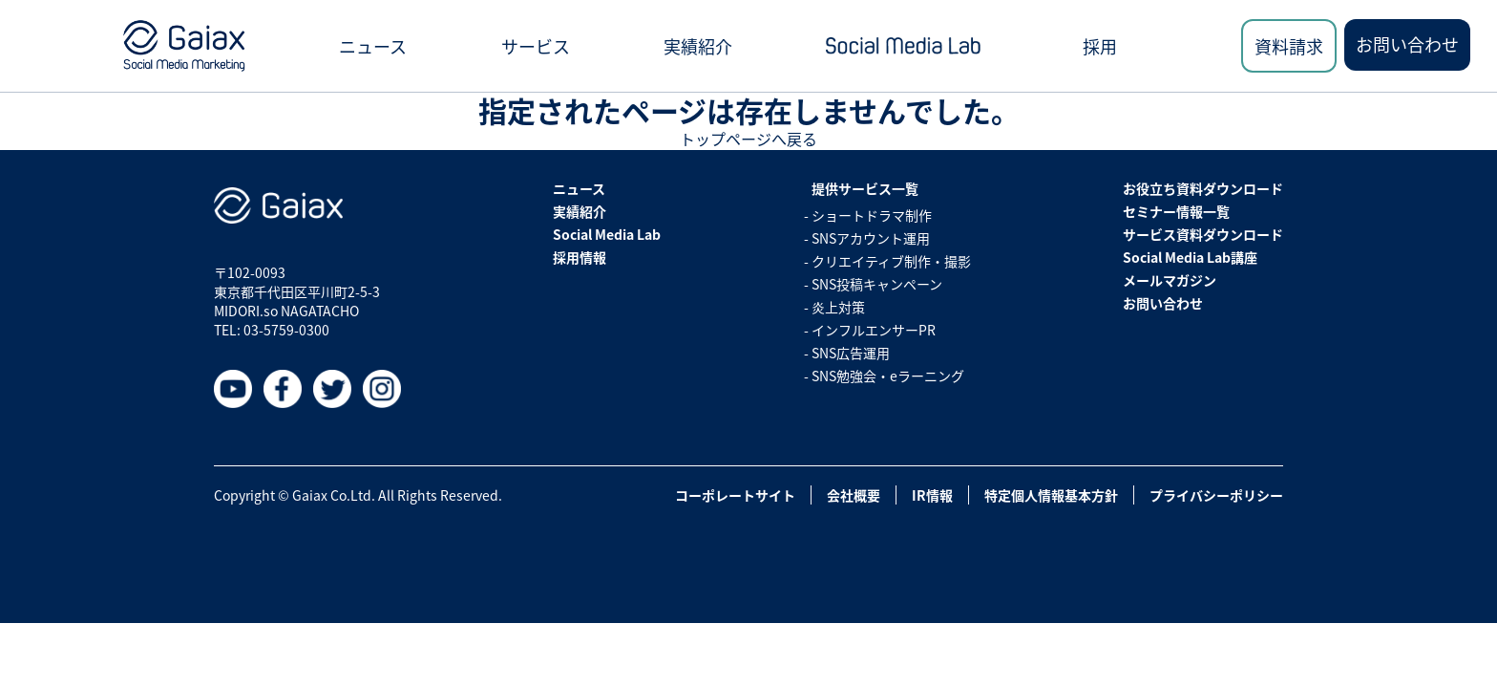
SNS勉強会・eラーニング (888, 375)
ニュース (373, 45)
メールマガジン (1169, 280)
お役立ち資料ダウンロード (1203, 188)
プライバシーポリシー (1216, 495)
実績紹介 (698, 45)
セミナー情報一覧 (1176, 211)
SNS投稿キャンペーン (877, 283)
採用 (1100, 45)
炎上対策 (838, 306)
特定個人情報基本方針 (1051, 495)
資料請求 (1289, 45)
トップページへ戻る (748, 138)
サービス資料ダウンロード (1203, 234)
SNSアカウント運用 (871, 237)
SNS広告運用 (851, 352)
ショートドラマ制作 (872, 215)
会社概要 (853, 495)
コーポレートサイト (735, 495)
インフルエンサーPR (874, 329)
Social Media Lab (607, 234)
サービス (535, 45)
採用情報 (579, 257)
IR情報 (932, 495)
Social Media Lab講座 (1190, 257)
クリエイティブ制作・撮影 (891, 260)
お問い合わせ (1407, 44)
